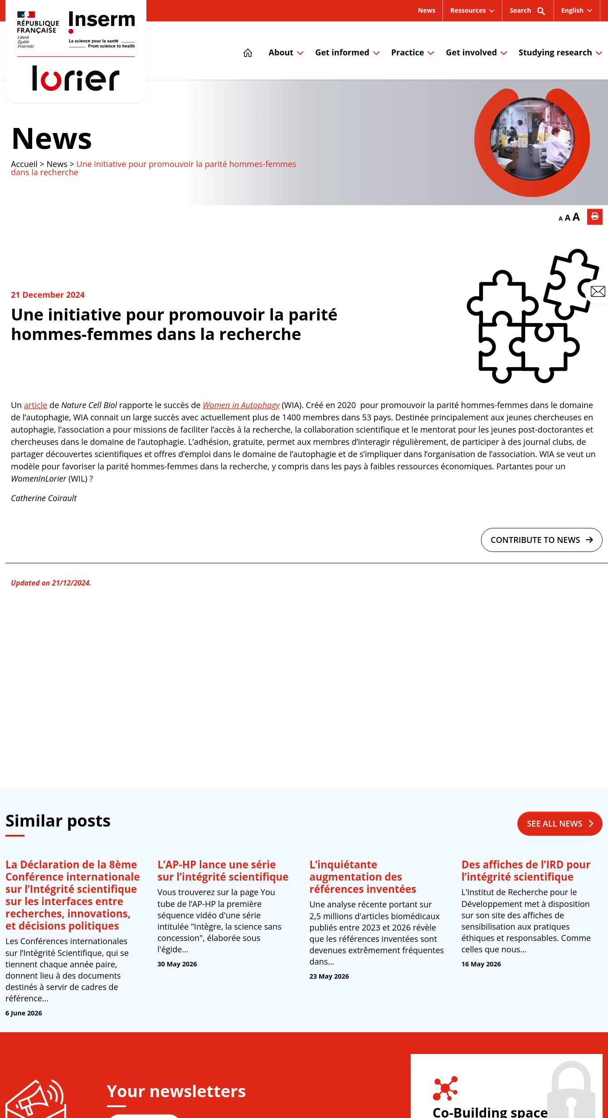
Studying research (555, 52)
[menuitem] (577, 10)
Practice (407, 52)
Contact (599, 292)
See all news (560, 823)
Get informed (342, 52)
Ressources (468, 10)
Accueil (24, 163)
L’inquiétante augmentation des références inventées (363, 876)
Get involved (471, 52)
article (36, 404)
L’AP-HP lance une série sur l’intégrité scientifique (222, 870)
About (281, 52)
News (427, 10)
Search (528, 13)
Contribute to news (542, 539)
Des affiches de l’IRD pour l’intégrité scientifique (526, 870)
